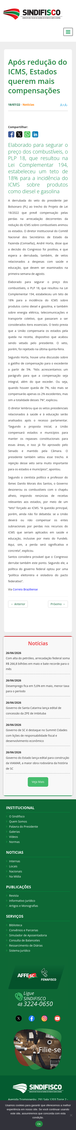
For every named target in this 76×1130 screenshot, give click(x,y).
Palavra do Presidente (23, 826)
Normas (14, 842)
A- (66, 104)
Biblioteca (15, 925)
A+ (62, 104)
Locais (13, 866)
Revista (13, 895)
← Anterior (18, 604)
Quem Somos (18, 821)
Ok (39, 1124)
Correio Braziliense (25, 589)
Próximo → (58, 604)
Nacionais (15, 871)
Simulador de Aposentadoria (28, 935)
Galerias (14, 832)
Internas (14, 861)
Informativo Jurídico (22, 901)
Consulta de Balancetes (24, 940)
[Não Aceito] (71, 1115)
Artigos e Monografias (23, 906)
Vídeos (13, 837)
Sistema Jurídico (19, 950)
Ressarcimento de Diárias (26, 945)
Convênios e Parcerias (23, 930)
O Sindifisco (17, 816)
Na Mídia (15, 876)
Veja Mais (38, 782)
